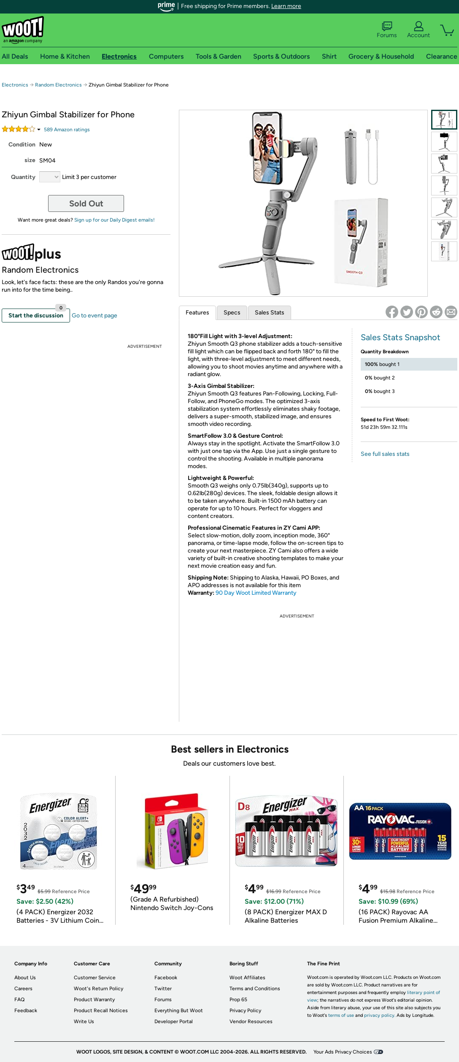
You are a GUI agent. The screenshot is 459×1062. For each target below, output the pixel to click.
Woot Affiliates (247, 978)
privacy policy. (379, 1015)
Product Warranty (94, 999)
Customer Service (95, 978)
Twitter (163, 989)
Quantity (23, 177)
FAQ (19, 999)
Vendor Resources (251, 1021)
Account (418, 30)
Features (197, 312)
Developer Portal (173, 1021)
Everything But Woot (178, 1010)
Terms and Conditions (255, 989)
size (29, 160)
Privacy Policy (245, 1010)
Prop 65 (238, 999)
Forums (387, 30)
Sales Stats (269, 312)
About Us (25, 978)
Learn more (286, 6)
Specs (232, 312)
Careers (23, 989)
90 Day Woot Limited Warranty (256, 592)
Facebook (165, 978)
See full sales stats (385, 454)
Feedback (25, 1010)
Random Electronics (58, 85)
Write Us (84, 1021)
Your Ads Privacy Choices (342, 1052)
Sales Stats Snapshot (400, 337)
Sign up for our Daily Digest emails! (114, 220)
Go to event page (94, 315)
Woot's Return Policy (98, 989)
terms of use (341, 1015)
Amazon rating (67, 130)
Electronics (15, 85)
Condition (21, 144)
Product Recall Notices (101, 1010)
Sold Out (86, 203)
